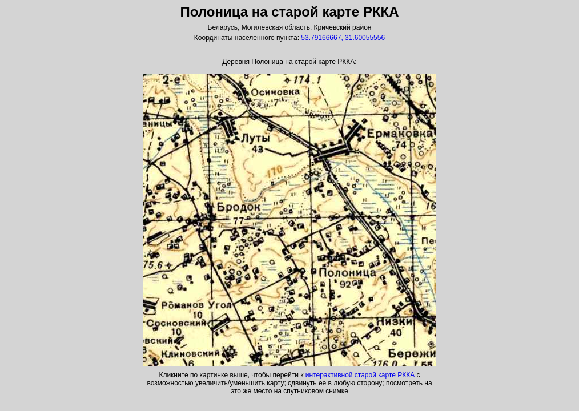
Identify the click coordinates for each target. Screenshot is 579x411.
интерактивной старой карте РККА (360, 375)
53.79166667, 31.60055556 (343, 38)
